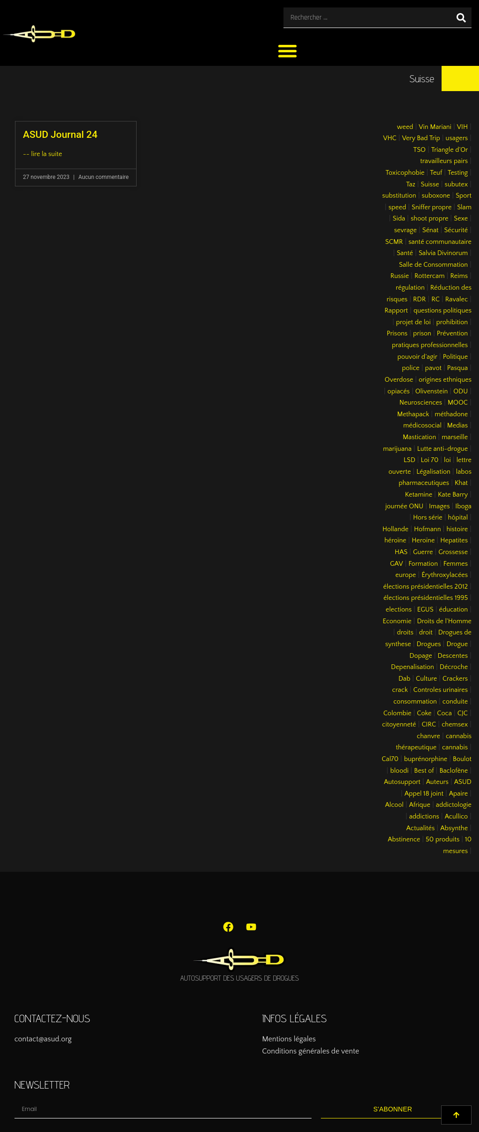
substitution (399, 195)
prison (422, 333)
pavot (433, 368)
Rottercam (429, 276)
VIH (462, 127)
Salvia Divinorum (443, 253)
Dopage (420, 656)
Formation (423, 564)
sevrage (405, 230)
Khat (461, 483)
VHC (390, 138)
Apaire (458, 793)
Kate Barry (453, 494)
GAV (396, 564)
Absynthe (454, 828)
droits (405, 632)
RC (435, 299)
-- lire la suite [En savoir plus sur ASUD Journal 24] (42, 154)
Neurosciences (420, 402)
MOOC (458, 402)
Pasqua (457, 368)
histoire (457, 529)
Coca (444, 713)
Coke (424, 713)
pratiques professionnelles (430, 345)
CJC (462, 713)
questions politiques (443, 310)
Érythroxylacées (444, 575)
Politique (455, 357)
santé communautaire (440, 242)
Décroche (454, 667)
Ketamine (418, 494)
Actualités (420, 828)
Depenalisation (412, 667)
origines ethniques (445, 380)
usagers (457, 138)
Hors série (428, 517)
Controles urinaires (441, 690)
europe (405, 575)
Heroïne (423, 540)
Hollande (396, 529)
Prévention (452, 333)
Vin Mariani (435, 127)
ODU (460, 391)
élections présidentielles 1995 (426, 598)
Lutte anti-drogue (442, 449)
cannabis (455, 747)
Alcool (394, 805)
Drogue (457, 644)
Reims (459, 276)
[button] (287, 51)
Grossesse (453, 552)
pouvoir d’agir (417, 357)
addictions (424, 816)
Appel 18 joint (424, 793)
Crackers (455, 679)
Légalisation (433, 472)
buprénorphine (426, 759)
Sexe (461, 218)
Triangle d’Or (449, 150)
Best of (424, 771)
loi (447, 460)
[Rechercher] (461, 17)
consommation (415, 701)
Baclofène (453, 771)
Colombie (398, 713)
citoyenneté (399, 724)
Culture (426, 679)
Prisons (397, 333)
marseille (455, 437)
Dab (404, 679)
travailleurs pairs (444, 161)
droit (426, 632)
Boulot (462, 759)
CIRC (428, 724)
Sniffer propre (431, 207)
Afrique (419, 805)
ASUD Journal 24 (60, 134)
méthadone (451, 414)
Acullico (456, 816)
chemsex (455, 724)
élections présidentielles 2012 (425, 587)
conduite (455, 701)
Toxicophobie (404, 173)
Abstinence (404, 839)
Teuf (436, 173)
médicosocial (422, 425)
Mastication (419, 437)
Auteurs (437, 782)
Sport (464, 195)
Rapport (396, 310)
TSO (419, 150)
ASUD (463, 782)
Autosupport (402, 782)
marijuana (397, 449)
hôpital (458, 517)
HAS (401, 552)
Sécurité (456, 230)
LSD (409, 460)
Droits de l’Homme (444, 621)
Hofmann (427, 529)
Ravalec (456, 299)
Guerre (423, 552)
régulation (410, 288)
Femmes (455, 564)
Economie (397, 621)
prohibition (452, 322)
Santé (405, 253)
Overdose (399, 380)
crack (400, 690)
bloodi (399, 771)
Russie (399, 276)
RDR (419, 299)
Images (439, 506)
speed (397, 207)
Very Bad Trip (421, 138)
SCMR (394, 242)
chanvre (428, 736)
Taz (410, 184)
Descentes (453, 656)
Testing (458, 173)
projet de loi (413, 322)
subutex (456, 184)
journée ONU (404, 506)
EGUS (425, 609)
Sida (398, 218)
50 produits (442, 839)
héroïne (395, 540)
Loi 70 (430, 460)
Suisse (430, 184)
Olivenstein (431, 391)
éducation (453, 609)
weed (405, 127)
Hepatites (454, 540)
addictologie (454, 805)
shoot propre (429, 218)
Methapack (413, 414)
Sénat (430, 230)
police (411, 368)
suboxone (436, 195)
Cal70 (390, 759)
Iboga (463, 506)
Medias (457, 425)
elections (398, 609)
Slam (464, 207)
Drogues (429, 644)
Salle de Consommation (433, 265)
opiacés (398, 391)
